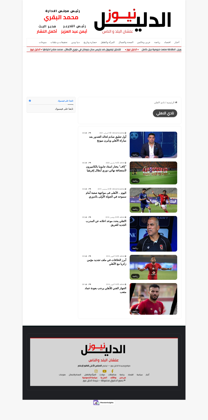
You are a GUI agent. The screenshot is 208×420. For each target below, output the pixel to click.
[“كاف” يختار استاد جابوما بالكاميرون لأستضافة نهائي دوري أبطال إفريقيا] (153, 172)
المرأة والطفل (108, 42)
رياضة (157, 42)
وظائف (113, 392)
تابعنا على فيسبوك (64, 108)
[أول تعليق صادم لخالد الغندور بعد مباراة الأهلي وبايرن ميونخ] (153, 145)
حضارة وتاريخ (90, 42)
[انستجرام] (96, 385)
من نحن (122, 392)
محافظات (112, 389)
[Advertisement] (104, 72)
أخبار (176, 42)
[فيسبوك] (112, 385)
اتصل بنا (103, 392)
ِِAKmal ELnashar (118, 133)
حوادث (102, 389)
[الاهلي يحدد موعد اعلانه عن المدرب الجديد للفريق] (153, 234)
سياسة (140, 389)
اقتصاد (167, 42)
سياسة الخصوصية (89, 392)
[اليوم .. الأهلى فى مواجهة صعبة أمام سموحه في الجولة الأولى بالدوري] (153, 200)
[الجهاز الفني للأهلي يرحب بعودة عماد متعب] (153, 299)
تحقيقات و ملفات (59, 42)
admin (122, 163)
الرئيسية (172, 102)
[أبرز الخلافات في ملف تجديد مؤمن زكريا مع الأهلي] (153, 267)
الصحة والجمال (126, 42)
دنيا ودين (75, 42)
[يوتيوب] (104, 385)
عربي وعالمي (144, 42)
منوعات (43, 42)
